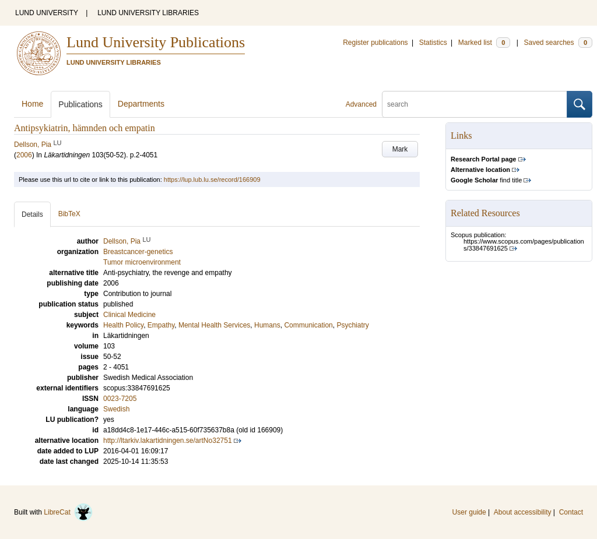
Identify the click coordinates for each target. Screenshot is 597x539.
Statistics (433, 42)
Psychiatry (352, 325)
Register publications (375, 42)
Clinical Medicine (129, 315)
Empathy (161, 325)
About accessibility (523, 512)
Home (32, 103)
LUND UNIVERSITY (46, 13)
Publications (80, 104)
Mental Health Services (214, 325)
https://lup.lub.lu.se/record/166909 (212, 179)
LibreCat (68, 512)
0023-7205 (119, 398)
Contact (571, 512)
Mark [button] (400, 149)
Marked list (484, 42)
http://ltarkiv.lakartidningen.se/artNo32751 (167, 440)
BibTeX (69, 214)
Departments (141, 103)
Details (32, 214)
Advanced (361, 104)
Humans (267, 325)
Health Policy (123, 325)
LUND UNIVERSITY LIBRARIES (148, 13)
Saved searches (558, 42)
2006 (24, 155)
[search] (474, 104)
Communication (308, 325)
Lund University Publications (155, 42)
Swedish (116, 409)
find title (486, 180)
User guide (469, 512)
